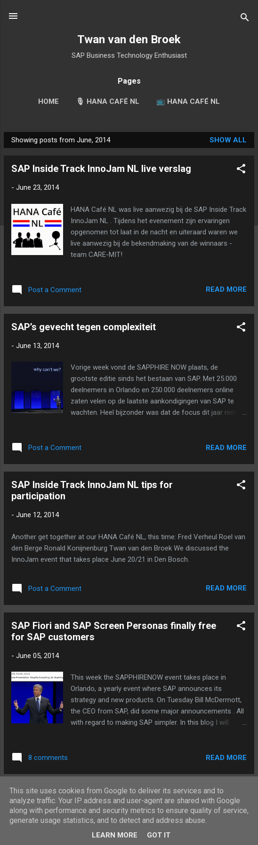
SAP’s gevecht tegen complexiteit (83, 327)
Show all (228, 140)
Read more (226, 289)
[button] (241, 170)
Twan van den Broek (129, 39)
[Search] (244, 19)
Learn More (114, 835)
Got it (158, 835)
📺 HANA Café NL (188, 101)
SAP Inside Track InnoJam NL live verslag (101, 168)
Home (48, 101)
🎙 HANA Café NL (107, 101)
